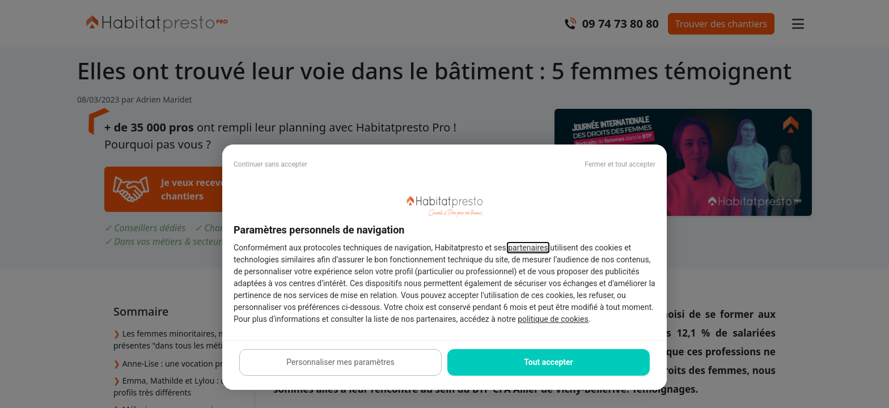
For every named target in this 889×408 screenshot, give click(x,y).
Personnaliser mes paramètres (340, 362)
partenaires (528, 247)
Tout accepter (548, 362)
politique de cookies (553, 319)
